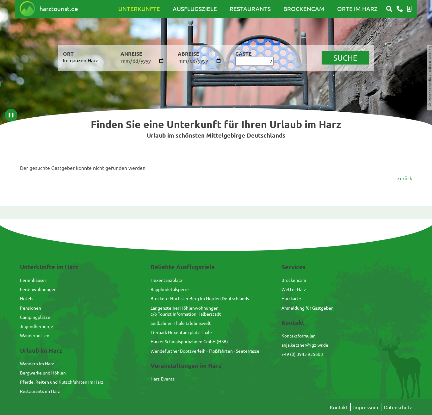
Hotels (26, 298)
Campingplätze (35, 317)
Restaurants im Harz (40, 391)
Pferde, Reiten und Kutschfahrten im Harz (61, 382)
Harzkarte (291, 298)
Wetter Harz (293, 289)
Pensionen (30, 308)
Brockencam (303, 8)
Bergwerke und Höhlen (43, 372)
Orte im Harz (357, 8)
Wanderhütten (34, 335)
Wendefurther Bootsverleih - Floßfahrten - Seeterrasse (205, 351)
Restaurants (250, 8)
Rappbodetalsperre (170, 289)
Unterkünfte (139, 8)
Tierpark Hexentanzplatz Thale (181, 332)
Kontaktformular (298, 335)
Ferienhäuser (33, 280)
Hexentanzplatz (166, 280)
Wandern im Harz (37, 363)
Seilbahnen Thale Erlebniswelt (181, 323)
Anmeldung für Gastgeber (307, 308)
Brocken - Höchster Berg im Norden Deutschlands (200, 298)
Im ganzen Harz (80, 60)
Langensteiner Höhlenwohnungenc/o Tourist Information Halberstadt (186, 311)
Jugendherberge (36, 326)
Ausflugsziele (195, 8)
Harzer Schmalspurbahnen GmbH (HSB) (189, 341)
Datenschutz (398, 407)
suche (345, 57)
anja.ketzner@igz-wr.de (304, 345)
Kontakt (339, 407)
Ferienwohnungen (38, 289)
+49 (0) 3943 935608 (302, 354)
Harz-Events (163, 378)
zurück (404, 178)
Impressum (365, 407)
